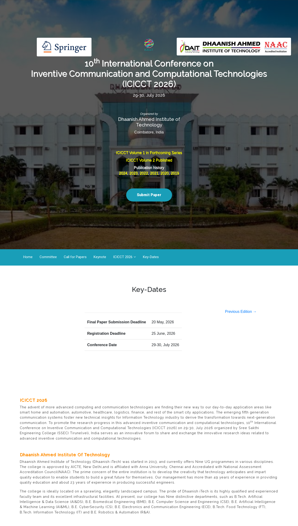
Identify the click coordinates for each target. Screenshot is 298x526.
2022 (144, 173)
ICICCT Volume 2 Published (149, 160)
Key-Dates (151, 257)
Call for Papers (75, 257)
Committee (48, 257)
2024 (123, 173)
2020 (164, 173)
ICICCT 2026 (122, 257)
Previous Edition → (241, 312)
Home (28, 257)
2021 (154, 173)
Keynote (100, 257)
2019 (175, 173)
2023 (133, 173)
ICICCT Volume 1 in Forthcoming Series (149, 153)
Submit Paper (149, 195)
